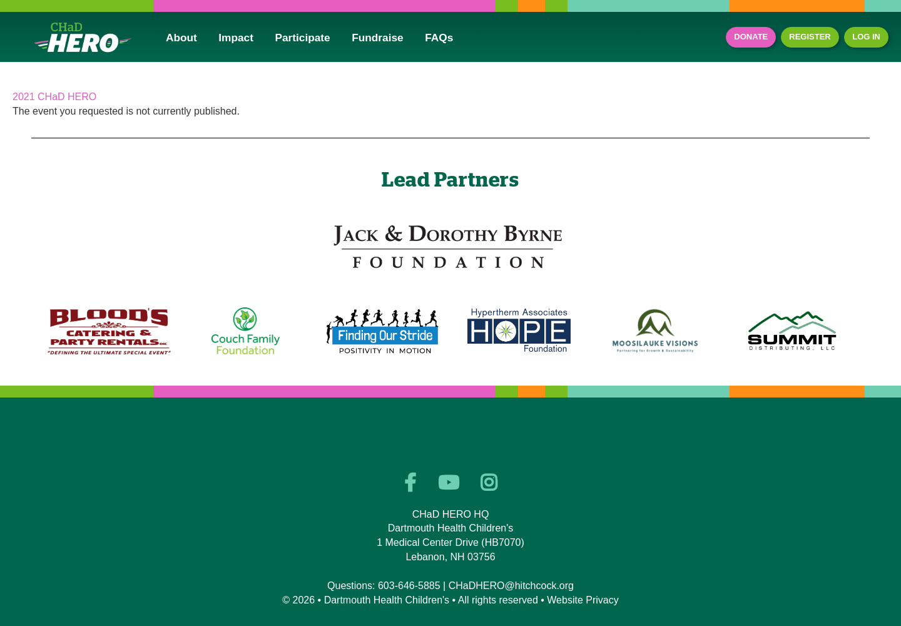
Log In (866, 36)
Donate (751, 36)
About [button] (181, 37)
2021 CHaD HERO (54, 96)
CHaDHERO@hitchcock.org (511, 585)
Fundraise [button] (378, 37)
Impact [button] (235, 37)
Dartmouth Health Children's (386, 600)
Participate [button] (302, 37)
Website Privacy (582, 600)
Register (809, 36)
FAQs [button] (439, 37)
